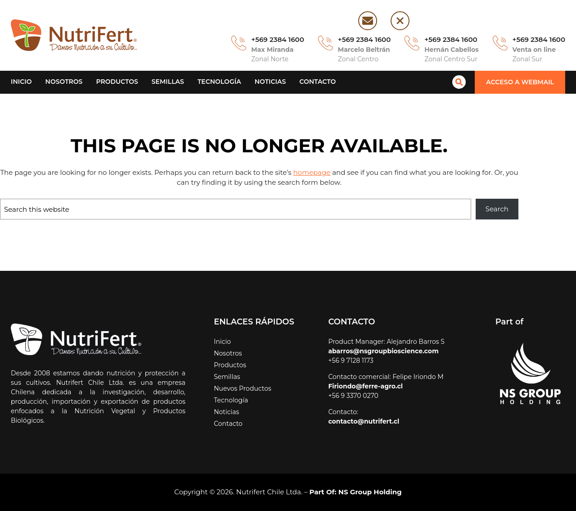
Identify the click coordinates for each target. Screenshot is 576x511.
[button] (521, 82)
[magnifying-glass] (462, 82)
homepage (282, 172)
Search (497, 209)
